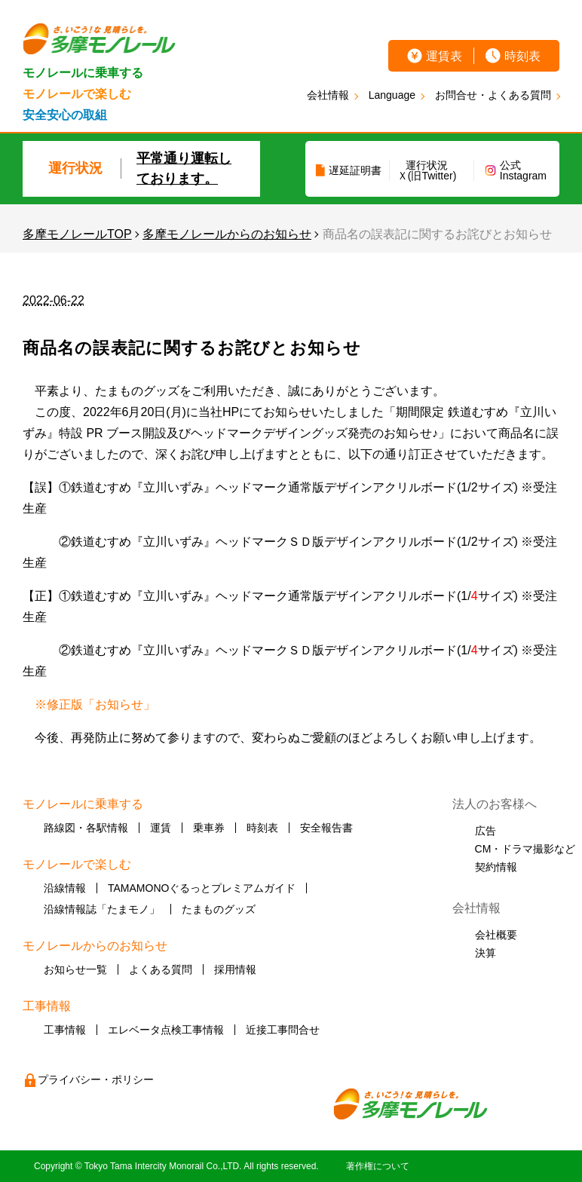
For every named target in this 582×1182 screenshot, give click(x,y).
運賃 (160, 827)
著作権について (377, 1166)
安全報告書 (326, 827)
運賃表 (444, 56)
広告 (485, 830)
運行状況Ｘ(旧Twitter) (427, 170)
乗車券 (209, 827)
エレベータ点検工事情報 (166, 1029)
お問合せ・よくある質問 (493, 95)
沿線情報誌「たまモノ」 (102, 909)
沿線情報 (65, 888)
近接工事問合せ (283, 1029)
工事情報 (65, 1029)
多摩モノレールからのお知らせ (226, 234)
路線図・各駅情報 (86, 827)
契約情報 (496, 867)
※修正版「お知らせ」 (95, 704)
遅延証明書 (355, 170)
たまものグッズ (219, 909)
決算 (485, 953)
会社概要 (496, 934)
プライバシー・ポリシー (96, 1079)
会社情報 (328, 95)
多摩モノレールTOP (77, 234)
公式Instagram (523, 170)
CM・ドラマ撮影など (525, 849)
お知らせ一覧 (75, 969)
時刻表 (522, 56)
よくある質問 (160, 969)
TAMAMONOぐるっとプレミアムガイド (202, 888)
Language (392, 95)
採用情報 (235, 969)
